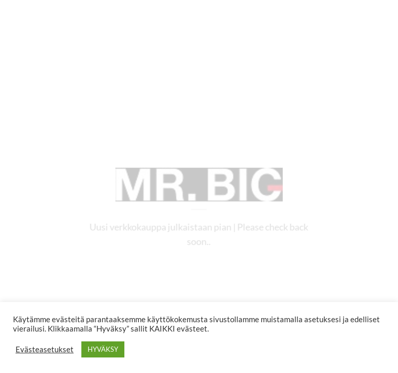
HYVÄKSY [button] (103, 349)
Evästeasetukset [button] (45, 349)
